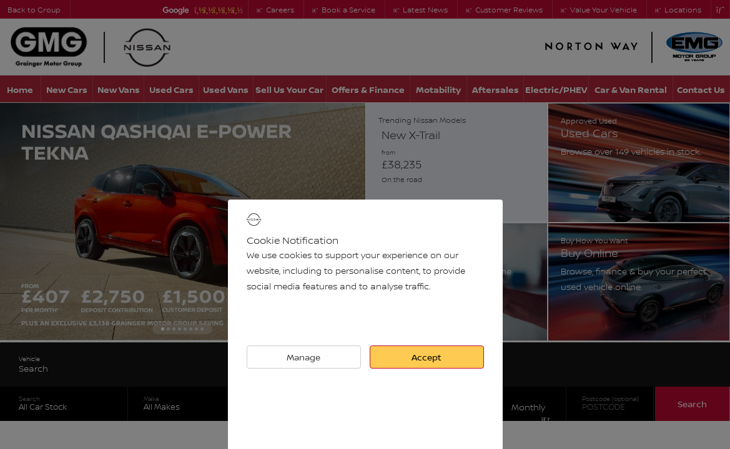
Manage (303, 357)
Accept (426, 357)
